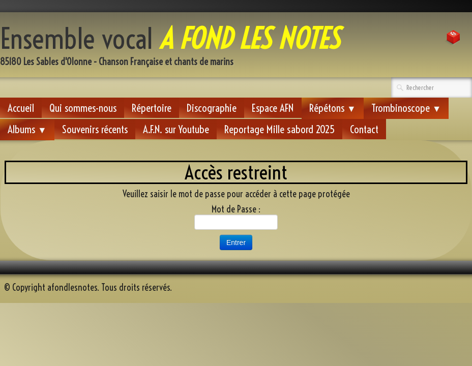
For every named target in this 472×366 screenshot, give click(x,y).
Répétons (332, 107)
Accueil (21, 107)
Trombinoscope (406, 107)
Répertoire (151, 107)
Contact (364, 129)
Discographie (212, 107)
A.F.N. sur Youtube (176, 129)
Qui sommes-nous (82, 107)
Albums (27, 129)
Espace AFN (273, 107)
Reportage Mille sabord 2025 (279, 129)
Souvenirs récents (95, 129)
